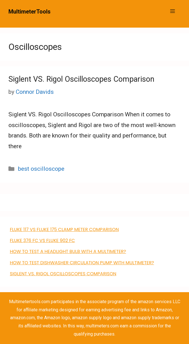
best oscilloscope (41, 168)
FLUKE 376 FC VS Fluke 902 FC (42, 240)
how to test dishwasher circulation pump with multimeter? (82, 262)
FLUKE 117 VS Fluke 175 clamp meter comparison (64, 229)
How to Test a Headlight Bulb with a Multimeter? (68, 251)
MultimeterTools (29, 11)
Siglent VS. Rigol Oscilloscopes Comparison (81, 79)
